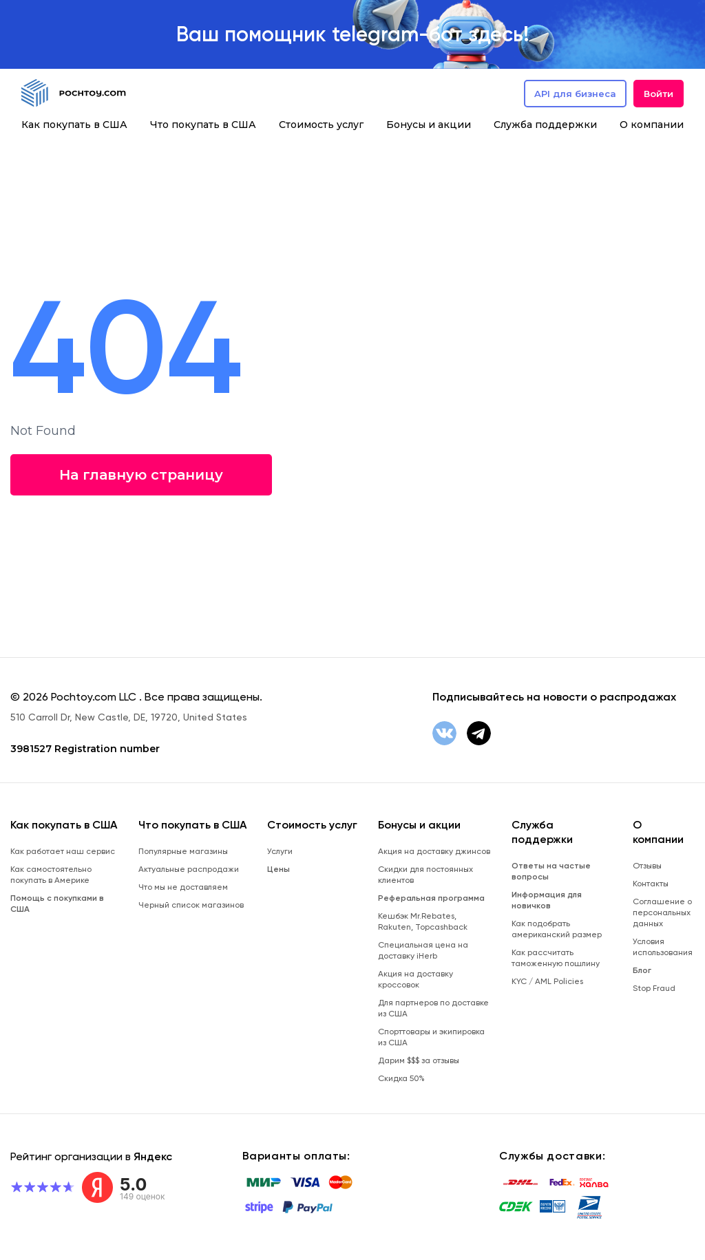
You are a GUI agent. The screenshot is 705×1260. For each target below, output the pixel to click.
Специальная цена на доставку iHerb (423, 950)
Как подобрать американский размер (557, 929)
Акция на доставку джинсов (434, 851)
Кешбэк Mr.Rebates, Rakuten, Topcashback (422, 921)
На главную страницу (141, 475)
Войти (658, 93)
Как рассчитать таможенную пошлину (556, 958)
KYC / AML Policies (547, 981)
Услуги (280, 851)
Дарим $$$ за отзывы (418, 1060)
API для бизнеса (575, 93)
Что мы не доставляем (183, 887)
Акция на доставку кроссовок (415, 979)
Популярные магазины (183, 851)
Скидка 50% (401, 1078)
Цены (278, 869)
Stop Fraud (654, 988)
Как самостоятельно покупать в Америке (51, 874)
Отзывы (647, 866)
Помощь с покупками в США (57, 903)
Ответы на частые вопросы (551, 871)
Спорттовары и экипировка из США (431, 1037)
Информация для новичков (547, 900)
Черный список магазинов (191, 905)
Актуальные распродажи (188, 869)
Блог (642, 970)
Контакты (651, 883)
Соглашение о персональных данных (662, 912)
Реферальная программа (431, 898)
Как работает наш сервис (62, 851)
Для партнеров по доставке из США (433, 1008)
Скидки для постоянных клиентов (425, 874)
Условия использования (663, 947)
